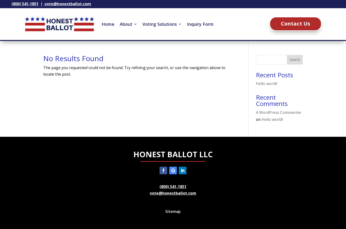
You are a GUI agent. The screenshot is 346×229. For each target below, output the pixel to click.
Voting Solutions (159, 24)
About (126, 24)
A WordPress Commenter (279, 112)
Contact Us (295, 23)
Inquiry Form (200, 24)
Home (108, 24)
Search (295, 59)
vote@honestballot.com (173, 193)
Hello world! (266, 83)
